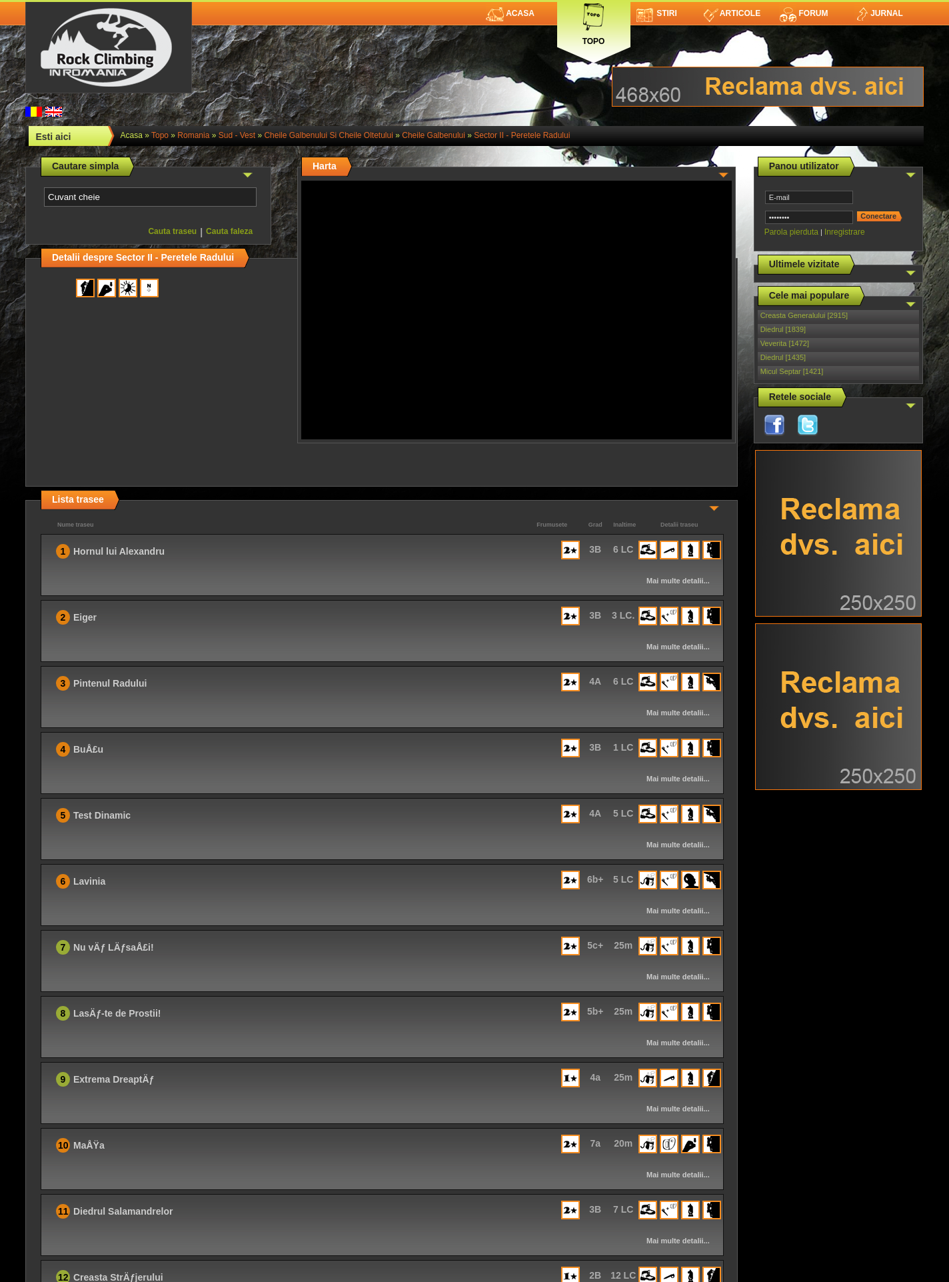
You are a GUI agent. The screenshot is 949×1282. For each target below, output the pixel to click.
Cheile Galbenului (433, 135)
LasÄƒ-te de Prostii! (117, 1013)
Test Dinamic (102, 815)
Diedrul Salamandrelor (123, 1211)
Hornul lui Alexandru (119, 551)
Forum (803, 13)
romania (193, 135)
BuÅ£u (88, 749)
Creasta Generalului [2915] (804, 315)
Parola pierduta (791, 232)
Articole (732, 13)
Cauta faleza (229, 231)
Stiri (656, 13)
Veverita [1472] (784, 343)
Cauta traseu (172, 231)
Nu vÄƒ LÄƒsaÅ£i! (113, 947)
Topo (593, 21)
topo (160, 135)
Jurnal (878, 13)
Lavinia (89, 881)
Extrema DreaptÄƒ (113, 1079)
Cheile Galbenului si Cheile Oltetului (328, 135)
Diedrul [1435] (783, 357)
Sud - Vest (237, 135)
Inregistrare (844, 232)
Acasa (510, 13)
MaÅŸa (89, 1145)
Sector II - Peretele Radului (522, 135)
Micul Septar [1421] (792, 371)
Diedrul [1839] (783, 329)
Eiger (85, 617)
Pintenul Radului (110, 683)
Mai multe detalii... (678, 581)
